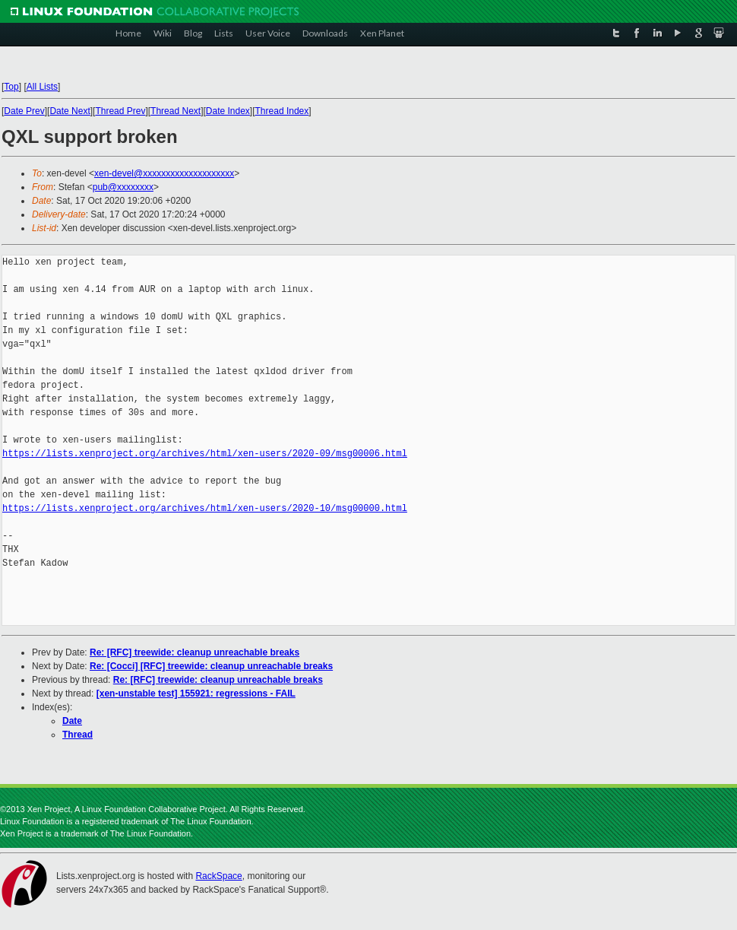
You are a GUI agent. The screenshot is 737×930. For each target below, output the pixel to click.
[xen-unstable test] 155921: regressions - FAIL (196, 693)
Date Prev (24, 111)
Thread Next (175, 111)
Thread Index (282, 111)
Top (11, 86)
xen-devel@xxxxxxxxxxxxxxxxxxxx (164, 173)
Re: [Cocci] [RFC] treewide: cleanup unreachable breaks (211, 666)
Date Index (228, 111)
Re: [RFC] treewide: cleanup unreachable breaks (194, 652)
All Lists (42, 86)
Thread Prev (120, 111)
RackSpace (218, 876)
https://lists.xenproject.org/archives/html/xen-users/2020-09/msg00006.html (204, 453)
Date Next (69, 111)
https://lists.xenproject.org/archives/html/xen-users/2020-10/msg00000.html (204, 508)
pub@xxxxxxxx (123, 187)
